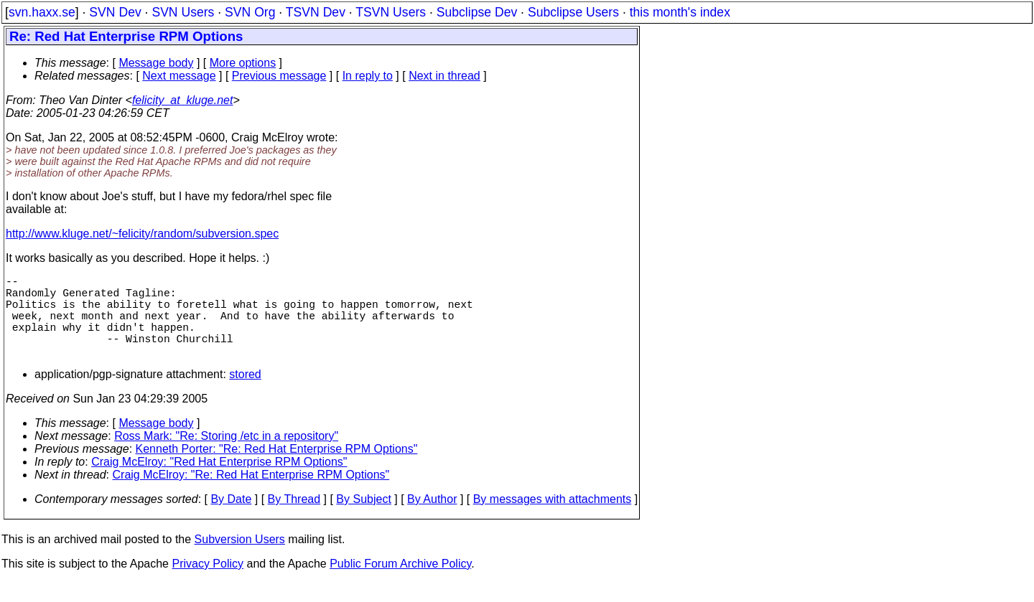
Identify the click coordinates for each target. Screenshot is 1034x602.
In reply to (368, 76)
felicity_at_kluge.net (182, 100)
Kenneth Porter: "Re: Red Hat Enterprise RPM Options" (277, 469)
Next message (178, 76)
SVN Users (183, 12)
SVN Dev (115, 12)
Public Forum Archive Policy (400, 584)
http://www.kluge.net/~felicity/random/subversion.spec (142, 233)
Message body (155, 63)
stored (245, 394)
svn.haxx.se (42, 12)
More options (243, 63)
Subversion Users (240, 559)
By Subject (363, 519)
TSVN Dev (315, 12)
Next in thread (444, 76)
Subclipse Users (573, 12)
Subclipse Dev (477, 12)
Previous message (279, 76)
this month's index (680, 12)
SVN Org (250, 12)
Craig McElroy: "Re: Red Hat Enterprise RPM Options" (251, 495)
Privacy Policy (207, 584)
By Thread (294, 519)
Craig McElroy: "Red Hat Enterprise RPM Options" (219, 482)
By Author (432, 519)
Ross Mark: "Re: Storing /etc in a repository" (226, 456)
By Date (230, 519)
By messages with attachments (552, 519)
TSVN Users (390, 12)
